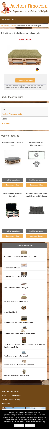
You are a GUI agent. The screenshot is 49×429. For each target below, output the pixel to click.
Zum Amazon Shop (25, 80)
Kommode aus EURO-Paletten (14, 277)
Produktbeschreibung (13, 180)
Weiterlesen (30, 425)
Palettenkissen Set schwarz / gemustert (18, 322)
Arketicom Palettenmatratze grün (15, 301)
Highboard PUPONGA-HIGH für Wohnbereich (20, 256)
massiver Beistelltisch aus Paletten (16, 376)
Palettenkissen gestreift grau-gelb (15, 356)
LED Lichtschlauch (10, 312)
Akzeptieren (19, 425)
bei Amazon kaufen (36, 236)
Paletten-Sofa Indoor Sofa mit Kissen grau (19, 333)
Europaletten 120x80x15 (12, 268)
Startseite (4, 26)
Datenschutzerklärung (11, 399)
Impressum (6, 403)
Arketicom (13, 26)
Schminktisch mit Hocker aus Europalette (18, 365)
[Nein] (46, 419)
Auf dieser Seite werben (11, 396)
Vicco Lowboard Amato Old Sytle (15, 288)
